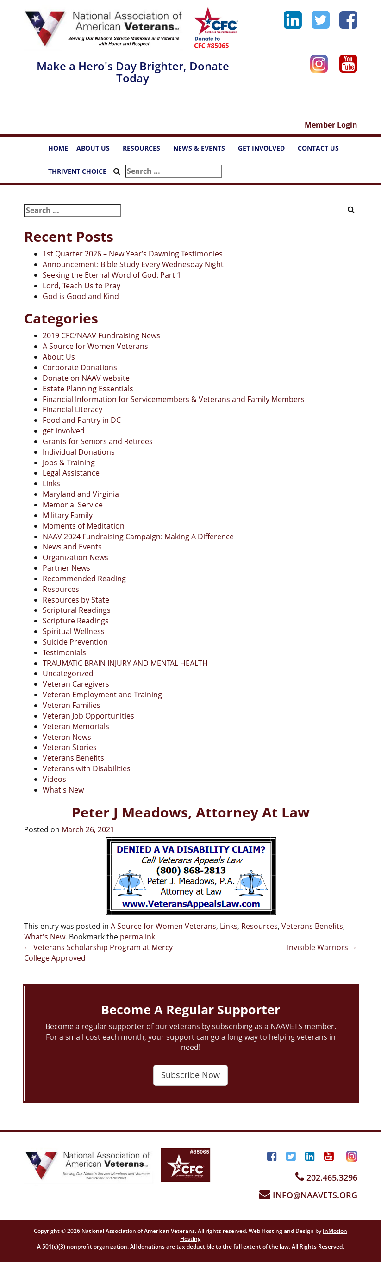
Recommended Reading (84, 578)
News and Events (72, 547)
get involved (64, 431)
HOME (58, 148)
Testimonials (64, 652)
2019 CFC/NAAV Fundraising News (101, 335)
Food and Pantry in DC (82, 420)
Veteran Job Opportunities (88, 716)
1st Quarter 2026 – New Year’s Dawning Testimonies (133, 254)
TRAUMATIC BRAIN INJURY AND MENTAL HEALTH (125, 663)
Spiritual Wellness (74, 631)
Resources (61, 589)
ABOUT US (97, 151)
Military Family (68, 515)
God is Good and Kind (81, 296)
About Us (59, 357)
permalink (137, 937)
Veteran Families (71, 705)
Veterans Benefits (73, 758)
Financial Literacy (72, 409)
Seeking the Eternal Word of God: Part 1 (112, 275)
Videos (54, 779)
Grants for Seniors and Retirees (98, 441)
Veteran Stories (70, 747)
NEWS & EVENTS (203, 151)
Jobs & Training (69, 462)
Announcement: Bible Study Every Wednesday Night (133, 264)
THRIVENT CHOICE (77, 171)
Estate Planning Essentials (88, 389)
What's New (63, 790)
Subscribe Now (190, 1074)
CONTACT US (323, 151)
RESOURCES (146, 151)
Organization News (75, 557)
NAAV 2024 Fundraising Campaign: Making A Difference (138, 536)
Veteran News (67, 737)
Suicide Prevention (75, 642)
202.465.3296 (326, 1177)
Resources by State (76, 600)
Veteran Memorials (76, 726)
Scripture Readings (76, 621)
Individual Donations (79, 452)
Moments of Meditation (84, 526)
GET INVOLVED (266, 151)
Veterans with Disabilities (87, 768)
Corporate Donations (80, 367)
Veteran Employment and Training (102, 694)
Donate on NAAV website (86, 378)
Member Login (331, 125)
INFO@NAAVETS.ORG (308, 1195)
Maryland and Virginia (81, 494)
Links (51, 483)
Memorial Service (73, 505)
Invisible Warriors (322, 947)
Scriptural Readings (77, 610)
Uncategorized (68, 673)
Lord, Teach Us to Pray (81, 285)
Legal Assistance (71, 473)
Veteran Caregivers (76, 684)
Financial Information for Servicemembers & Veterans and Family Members (174, 399)
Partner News (66, 568)
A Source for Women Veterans (95, 346)
